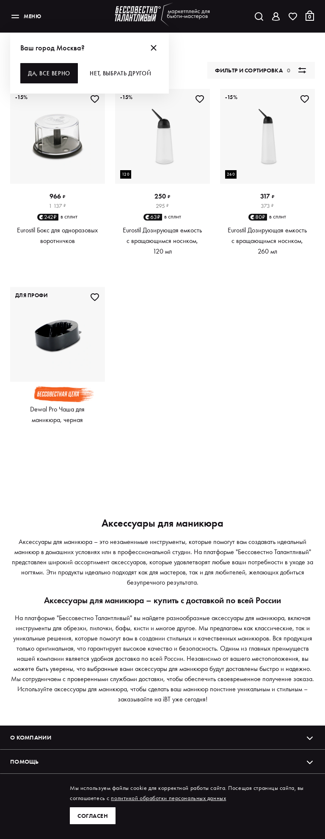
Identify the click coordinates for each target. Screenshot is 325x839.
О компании (162, 737)
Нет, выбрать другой (120, 73)
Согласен (92, 816)
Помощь (162, 761)
